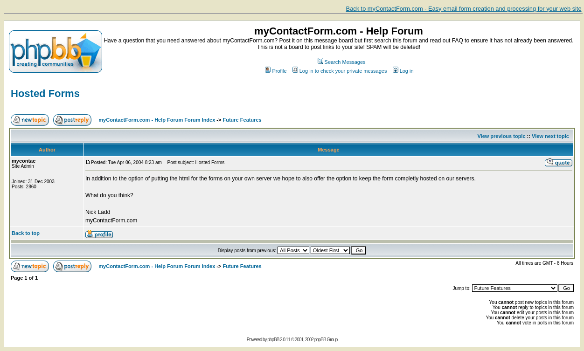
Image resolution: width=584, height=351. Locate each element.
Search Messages (342, 62)
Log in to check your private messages (339, 71)
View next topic (550, 136)
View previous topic (501, 136)
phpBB (273, 339)
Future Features (242, 120)
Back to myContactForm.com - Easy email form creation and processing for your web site (464, 8)
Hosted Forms (45, 93)
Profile (275, 71)
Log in (403, 71)
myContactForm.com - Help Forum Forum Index (156, 120)
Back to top (26, 233)
